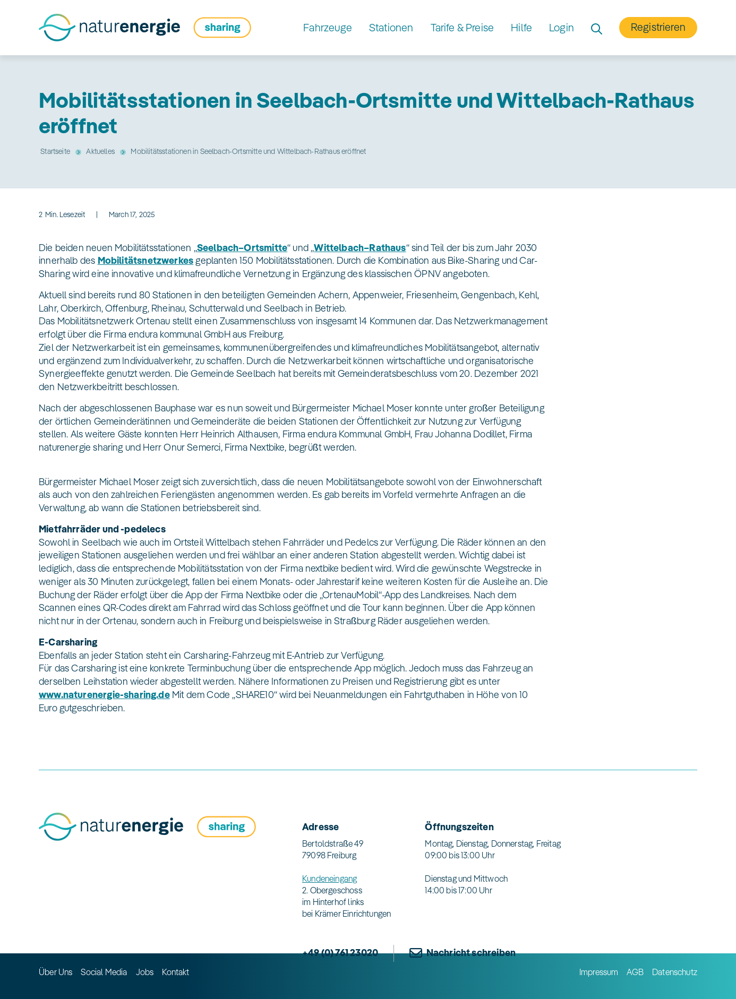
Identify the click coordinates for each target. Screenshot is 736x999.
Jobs (145, 972)
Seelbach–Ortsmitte (242, 248)
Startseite (55, 151)
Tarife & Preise (462, 27)
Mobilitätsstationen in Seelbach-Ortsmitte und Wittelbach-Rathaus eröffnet (248, 151)
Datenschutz (674, 972)
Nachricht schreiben (471, 952)
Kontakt (175, 972)
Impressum (599, 972)
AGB (635, 972)
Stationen (391, 27)
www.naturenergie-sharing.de (104, 694)
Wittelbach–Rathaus (360, 248)
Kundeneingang (329, 878)
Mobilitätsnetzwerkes (146, 260)
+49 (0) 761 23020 (340, 952)
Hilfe (521, 27)
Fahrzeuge (327, 27)
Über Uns (55, 972)
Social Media (104, 972)
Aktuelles (100, 151)
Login (561, 27)
